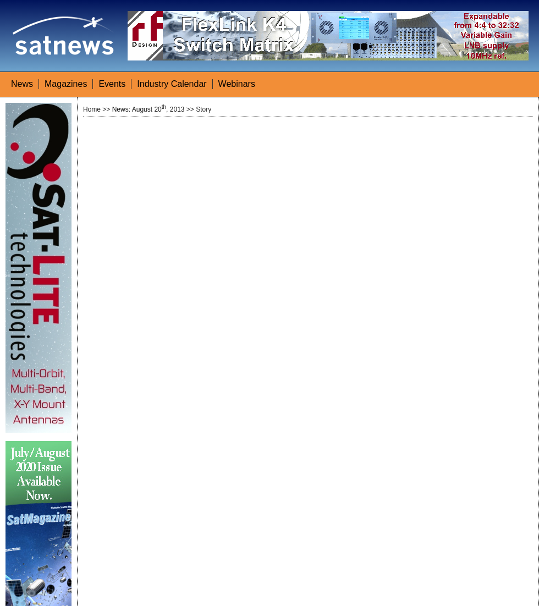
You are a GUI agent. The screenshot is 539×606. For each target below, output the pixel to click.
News (22, 84)
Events (111, 84)
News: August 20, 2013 (148, 109)
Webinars (236, 84)
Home (92, 109)
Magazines (66, 84)
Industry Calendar (171, 84)
